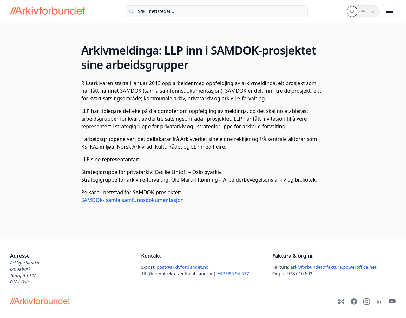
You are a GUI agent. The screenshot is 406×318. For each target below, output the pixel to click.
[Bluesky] (341, 301)
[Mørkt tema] (374, 11)
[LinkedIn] (379, 301)
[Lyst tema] (363, 11)
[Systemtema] (352, 11)
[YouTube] (392, 301)
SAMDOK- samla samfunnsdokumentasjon (132, 199)
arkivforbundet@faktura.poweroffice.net (334, 267)
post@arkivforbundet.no (183, 267)
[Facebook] (354, 301)
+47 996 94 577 (233, 273)
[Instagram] (366, 301)
